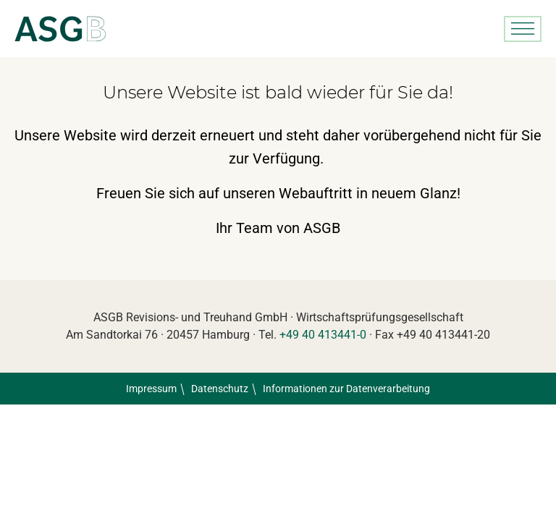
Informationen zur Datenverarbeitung (346, 388)
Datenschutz (219, 388)
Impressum (151, 388)
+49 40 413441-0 (322, 335)
